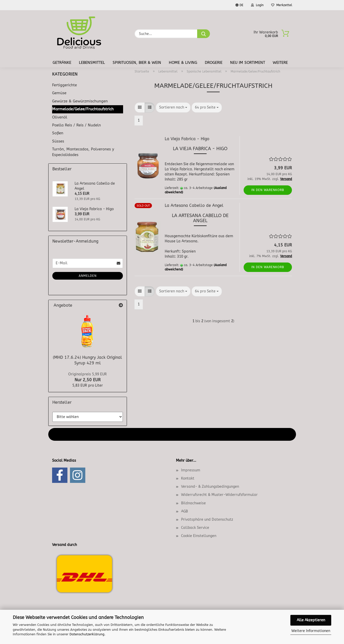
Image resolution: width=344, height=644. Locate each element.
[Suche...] (203, 33)
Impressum (190, 470)
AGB (184, 511)
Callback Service (195, 528)
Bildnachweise (193, 503)
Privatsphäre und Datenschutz (207, 519)
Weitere (280, 62)
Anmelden (88, 276)
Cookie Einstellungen (198, 536)
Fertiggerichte (64, 85)
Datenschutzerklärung (86, 634)
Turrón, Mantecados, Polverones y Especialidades (83, 152)
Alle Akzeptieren (311, 620)
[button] (140, 107)
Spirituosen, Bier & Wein (137, 62)
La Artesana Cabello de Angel (194, 205)
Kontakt (187, 478)
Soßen (57, 133)
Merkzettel (281, 5)
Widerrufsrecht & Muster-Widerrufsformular (219, 495)
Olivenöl (59, 117)
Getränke (62, 62)
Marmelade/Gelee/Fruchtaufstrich (83, 109)
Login (257, 5)
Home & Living (183, 62)
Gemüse (59, 93)
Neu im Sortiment (247, 62)
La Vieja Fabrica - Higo (187, 138)
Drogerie (213, 62)
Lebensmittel (92, 62)
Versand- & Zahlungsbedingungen (210, 486)
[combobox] (173, 107)
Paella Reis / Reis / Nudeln (76, 125)
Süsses (58, 141)
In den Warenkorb (267, 190)
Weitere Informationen (310, 631)
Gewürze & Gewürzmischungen (80, 101)
